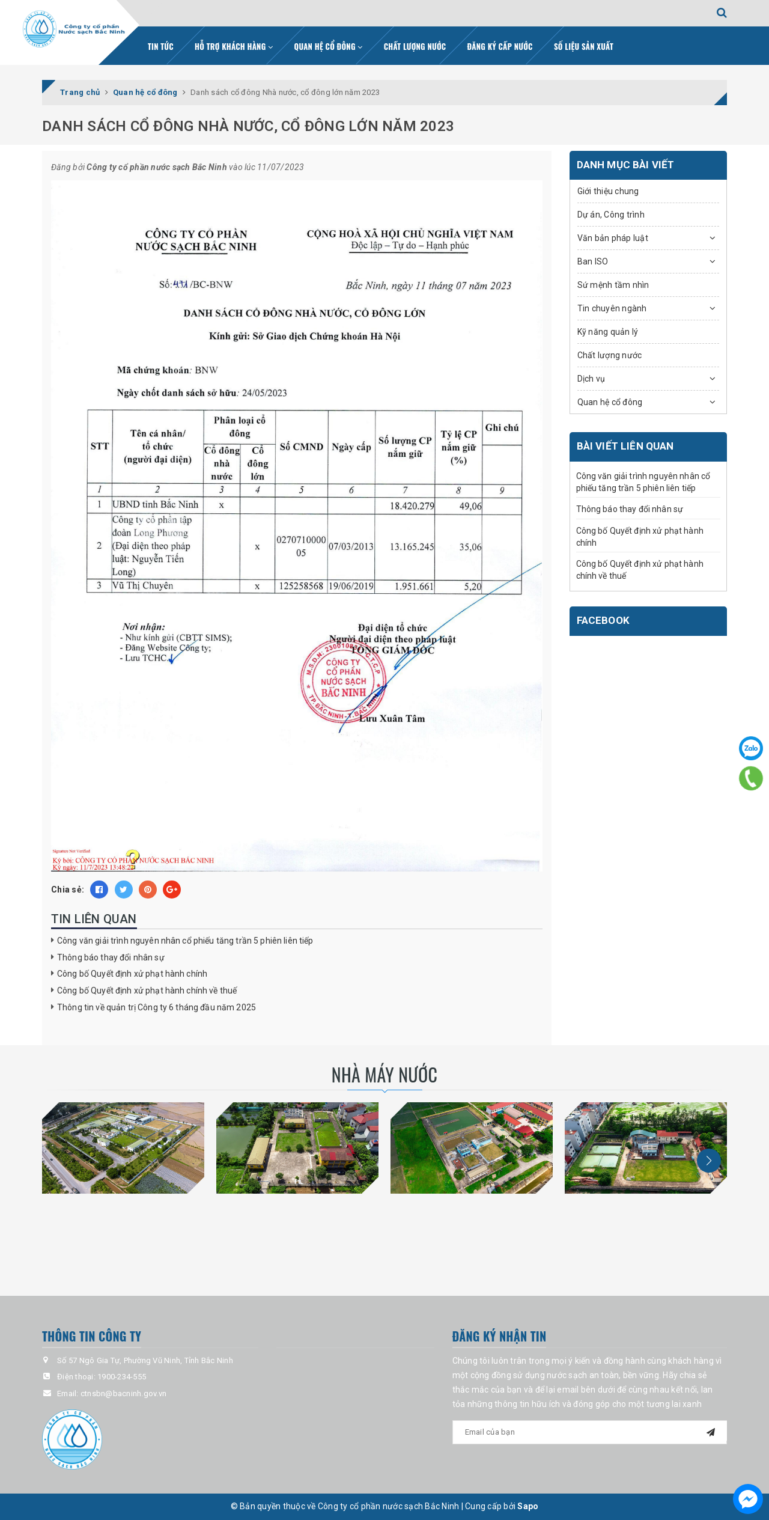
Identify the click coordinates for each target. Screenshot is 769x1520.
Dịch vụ (591, 378)
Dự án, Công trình (611, 214)
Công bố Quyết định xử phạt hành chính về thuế (147, 990)
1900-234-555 (121, 1376)
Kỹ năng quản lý (608, 332)
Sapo (527, 1506)
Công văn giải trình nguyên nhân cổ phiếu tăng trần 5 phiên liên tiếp (185, 940)
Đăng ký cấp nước (500, 46)
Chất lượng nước (415, 46)
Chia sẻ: (67, 889)
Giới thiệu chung (608, 191)
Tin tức (161, 46)
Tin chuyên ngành (612, 308)
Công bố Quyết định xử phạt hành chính (132, 973)
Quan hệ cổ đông (328, 46)
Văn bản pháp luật (612, 238)
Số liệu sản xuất (583, 46)
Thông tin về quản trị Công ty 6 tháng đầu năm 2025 (156, 1007)
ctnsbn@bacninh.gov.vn (123, 1393)
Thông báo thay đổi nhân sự (111, 957)
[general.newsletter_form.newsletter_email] (590, 1432)
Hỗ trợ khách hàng (234, 46)
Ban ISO (593, 261)
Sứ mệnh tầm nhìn (613, 285)
